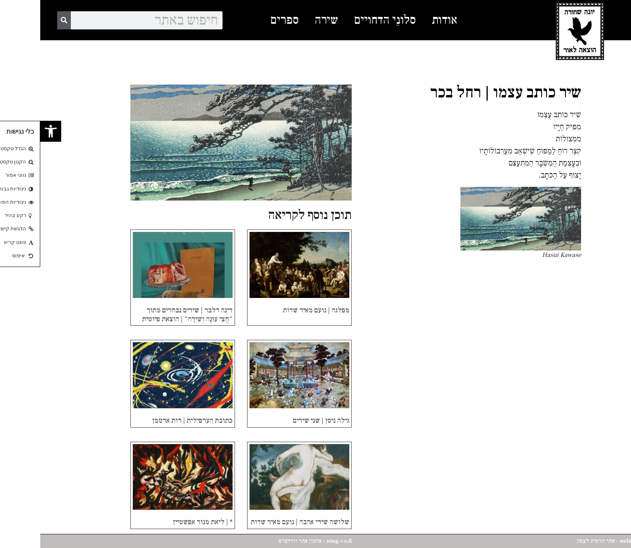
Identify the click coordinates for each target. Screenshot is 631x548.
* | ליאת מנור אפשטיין (162, 522)
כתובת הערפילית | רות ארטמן (152, 420)
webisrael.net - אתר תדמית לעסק (575, 541)
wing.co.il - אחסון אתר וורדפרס (274, 541)
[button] (10, 131)
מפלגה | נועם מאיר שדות (276, 310)
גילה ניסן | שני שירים (281, 420)
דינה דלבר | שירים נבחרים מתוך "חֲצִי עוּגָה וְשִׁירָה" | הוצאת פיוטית (147, 315)
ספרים (244, 20)
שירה (286, 20)
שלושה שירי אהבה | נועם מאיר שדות (259, 522)
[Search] (24, 20)
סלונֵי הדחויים (344, 20)
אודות (404, 20)
